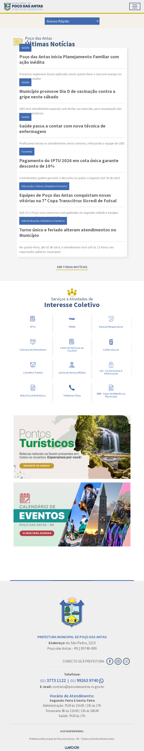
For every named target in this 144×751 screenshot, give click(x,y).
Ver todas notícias (72, 267)
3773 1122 (53, 680)
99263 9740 (87, 680)
